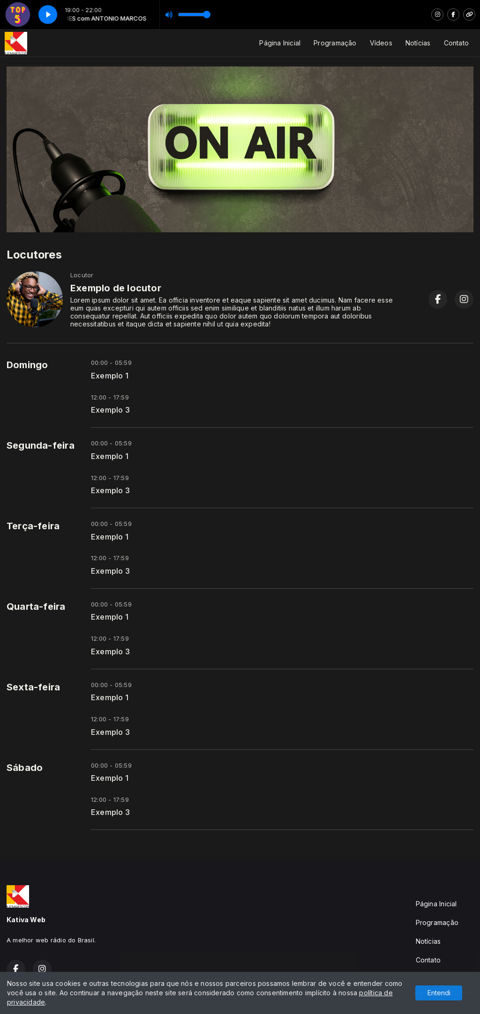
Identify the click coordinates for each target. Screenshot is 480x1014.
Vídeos (381, 43)
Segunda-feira (41, 445)
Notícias (418, 43)
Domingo (27, 364)
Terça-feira (33, 526)
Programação (335, 43)
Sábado (25, 767)
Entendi (439, 993)
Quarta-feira (36, 606)
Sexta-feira (33, 687)
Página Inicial (279, 43)
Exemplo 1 (109, 375)
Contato (456, 43)
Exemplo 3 (110, 410)
